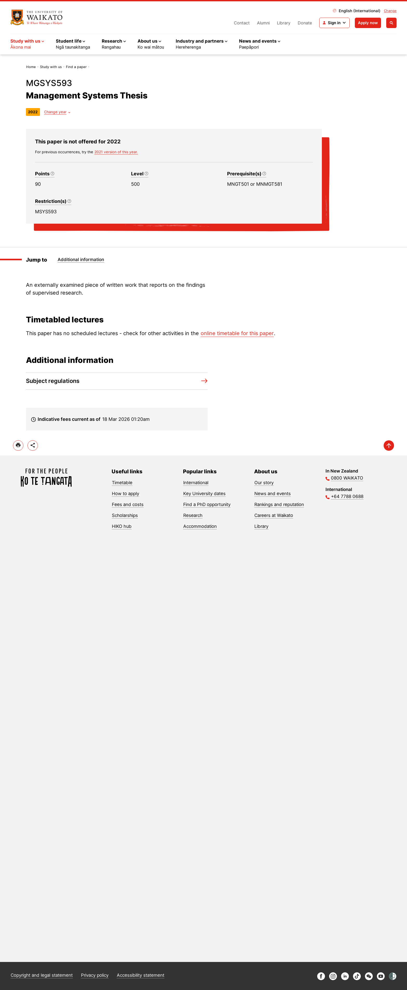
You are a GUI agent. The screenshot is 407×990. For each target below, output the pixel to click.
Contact (242, 22)
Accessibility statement (140, 975)
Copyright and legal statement (42, 975)
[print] (18, 445)
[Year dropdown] (57, 112)
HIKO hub (122, 526)
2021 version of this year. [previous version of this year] (116, 152)
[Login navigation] (334, 23)
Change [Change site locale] (390, 11)
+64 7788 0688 (347, 496)
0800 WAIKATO (347, 478)
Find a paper (76, 67)
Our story (264, 482)
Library (283, 22)
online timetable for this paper (237, 333)
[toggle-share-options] (33, 445)
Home (31, 67)
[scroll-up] (389, 445)
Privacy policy (94, 975)
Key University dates (204, 493)
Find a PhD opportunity (206, 504)
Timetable (122, 482)
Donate (305, 22)
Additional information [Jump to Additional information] (81, 259)
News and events (272, 493)
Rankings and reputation (279, 504)
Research (192, 515)
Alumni (263, 22)
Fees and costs (128, 504)
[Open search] (391, 23)
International (195, 482)
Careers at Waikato (273, 515)
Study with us (51, 67)
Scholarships (125, 515)
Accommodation (200, 526)
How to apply (125, 493)
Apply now (368, 22)
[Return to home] (36, 17)
